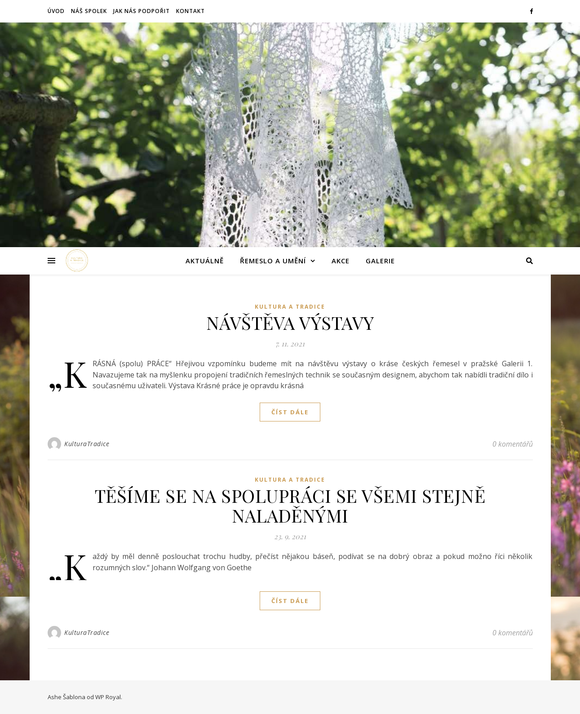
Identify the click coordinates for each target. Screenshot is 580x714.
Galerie (380, 260)
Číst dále (290, 412)
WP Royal (108, 697)
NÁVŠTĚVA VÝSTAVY (290, 322)
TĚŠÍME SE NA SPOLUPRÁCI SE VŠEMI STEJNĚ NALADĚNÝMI (290, 505)
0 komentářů (512, 444)
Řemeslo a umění (273, 260)
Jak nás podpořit (141, 11)
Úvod (56, 11)
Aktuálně (205, 260)
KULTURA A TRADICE (290, 306)
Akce (341, 260)
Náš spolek (89, 11)
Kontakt (190, 11)
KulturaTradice (86, 443)
